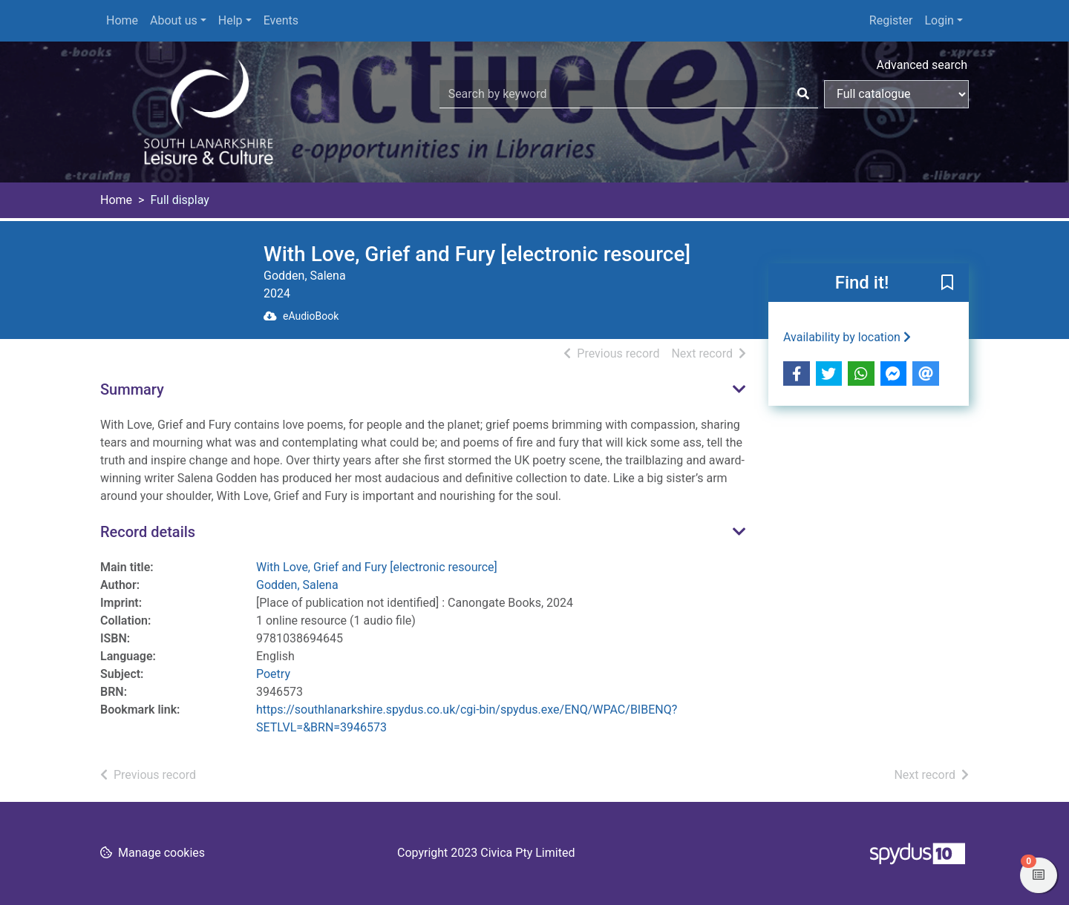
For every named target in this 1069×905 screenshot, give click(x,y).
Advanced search (922, 65)
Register (891, 20)
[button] (947, 283)
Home (122, 20)
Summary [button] (132, 389)
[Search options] (896, 94)
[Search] (803, 94)
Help (230, 20)
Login (938, 20)
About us (173, 20)
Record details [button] (147, 532)
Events (281, 20)
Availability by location (847, 337)
